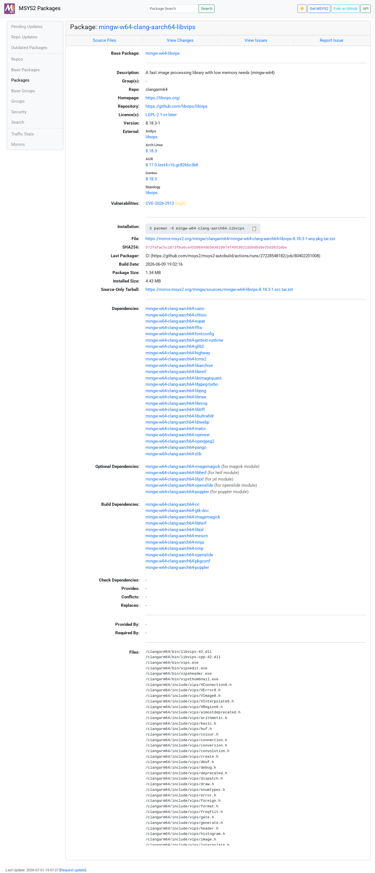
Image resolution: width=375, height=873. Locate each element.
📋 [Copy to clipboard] (254, 228)
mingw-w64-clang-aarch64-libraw (176, 396)
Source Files (104, 40)
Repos (17, 59)
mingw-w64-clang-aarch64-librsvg (176, 403)
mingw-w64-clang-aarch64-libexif (176, 371)
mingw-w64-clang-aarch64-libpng (176, 390)
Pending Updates (27, 26)
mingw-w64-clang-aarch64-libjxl (175, 479)
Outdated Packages (29, 47)
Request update (72, 870)
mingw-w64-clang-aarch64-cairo (175, 308)
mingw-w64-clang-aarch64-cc (172, 504)
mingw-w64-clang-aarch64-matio (176, 428)
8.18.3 (151, 150)
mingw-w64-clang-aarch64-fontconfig (180, 333)
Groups (18, 101)
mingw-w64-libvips (163, 53)
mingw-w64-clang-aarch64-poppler (177, 491)
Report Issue (331, 40)
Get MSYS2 (319, 8)
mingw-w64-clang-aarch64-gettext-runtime (184, 340)
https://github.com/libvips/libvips (177, 106)
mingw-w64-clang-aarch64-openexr (178, 434)
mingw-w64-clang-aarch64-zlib (173, 453)
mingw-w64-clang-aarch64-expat (175, 321)
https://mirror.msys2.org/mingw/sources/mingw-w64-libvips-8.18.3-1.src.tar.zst (219, 289)
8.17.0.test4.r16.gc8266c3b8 (172, 164)
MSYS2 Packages (32, 8)
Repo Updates (24, 37)
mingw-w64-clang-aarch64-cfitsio (176, 315)
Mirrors (18, 144)
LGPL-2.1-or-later (161, 114)
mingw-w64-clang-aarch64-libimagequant (184, 378)
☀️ (302, 8)
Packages (20, 80)
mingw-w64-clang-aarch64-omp (174, 548)
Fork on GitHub (345, 8)
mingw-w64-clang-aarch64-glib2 (175, 346)
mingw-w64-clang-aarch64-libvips (147, 27)
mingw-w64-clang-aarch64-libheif (176, 472)
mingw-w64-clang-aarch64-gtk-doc (177, 510)
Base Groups (23, 90)
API (366, 8)
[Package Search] (173, 8)
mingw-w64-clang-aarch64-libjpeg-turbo (182, 384)
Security (18, 111)
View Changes (180, 40)
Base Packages (25, 69)
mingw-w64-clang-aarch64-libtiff (175, 409)
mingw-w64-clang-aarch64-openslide (179, 485)
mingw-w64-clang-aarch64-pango (176, 447)
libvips (152, 136)
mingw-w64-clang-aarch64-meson (177, 535)
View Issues (256, 40)
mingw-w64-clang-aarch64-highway (178, 352)
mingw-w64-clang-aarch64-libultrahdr (180, 416)
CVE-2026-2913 (160, 203)
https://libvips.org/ (163, 97)
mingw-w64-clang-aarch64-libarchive (179, 365)
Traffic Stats (22, 134)
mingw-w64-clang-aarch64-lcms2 (176, 359)
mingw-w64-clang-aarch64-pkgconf (178, 561)
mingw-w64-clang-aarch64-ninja (175, 542)
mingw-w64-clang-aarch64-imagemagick (183, 466)
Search (206, 8)
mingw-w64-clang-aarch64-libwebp (177, 422)
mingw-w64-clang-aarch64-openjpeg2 (180, 441)
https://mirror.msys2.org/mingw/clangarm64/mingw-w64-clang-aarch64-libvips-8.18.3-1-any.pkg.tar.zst (240, 238)
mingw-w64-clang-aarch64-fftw (174, 327)
